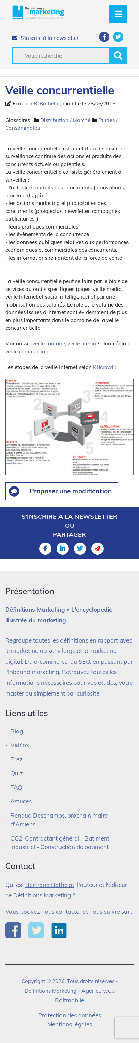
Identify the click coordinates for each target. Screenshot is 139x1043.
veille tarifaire (48, 343)
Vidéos (19, 745)
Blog (16, 731)
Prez (16, 759)
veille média (81, 343)
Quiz (16, 773)
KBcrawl (103, 367)
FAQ (16, 787)
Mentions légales (69, 1024)
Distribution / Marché (65, 120)
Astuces (21, 801)
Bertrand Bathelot (49, 884)
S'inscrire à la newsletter (45, 38)
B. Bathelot (47, 103)
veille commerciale (27, 351)
